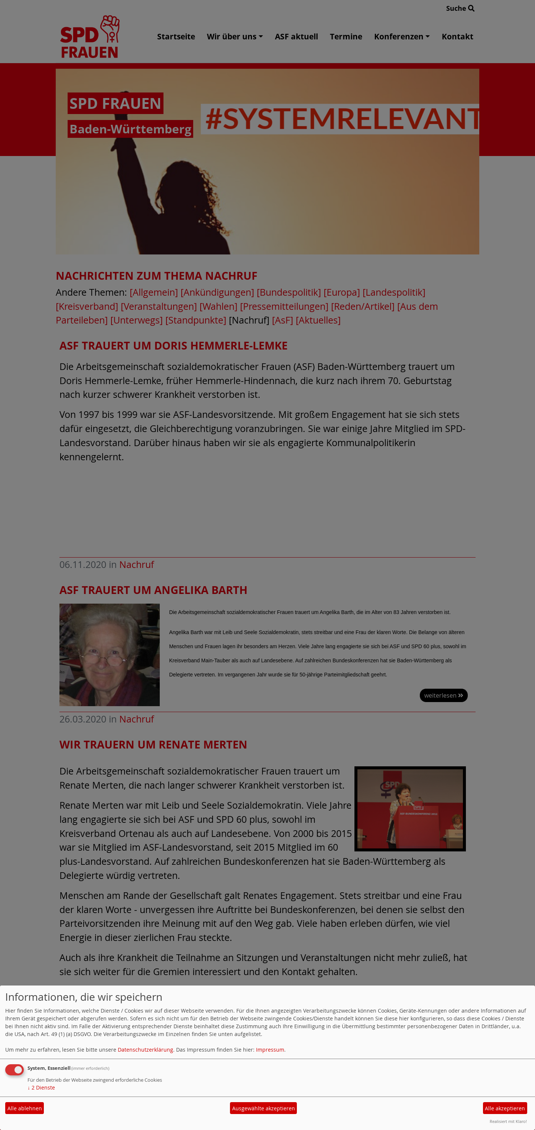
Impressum (270, 1049)
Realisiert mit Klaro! (508, 1121)
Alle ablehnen (24, 1108)
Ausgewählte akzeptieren (263, 1108)
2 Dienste (41, 1087)
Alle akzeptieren (505, 1108)
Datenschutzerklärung (145, 1049)
